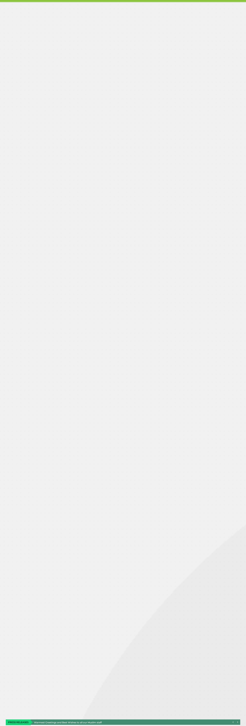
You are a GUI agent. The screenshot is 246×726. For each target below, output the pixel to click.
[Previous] (232, 722)
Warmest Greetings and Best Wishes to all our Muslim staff (68, 722)
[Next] (237, 722)
